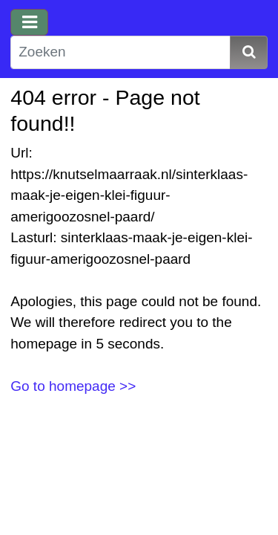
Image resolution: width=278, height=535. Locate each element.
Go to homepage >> (73, 386)
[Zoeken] (120, 52)
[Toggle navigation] (29, 22)
